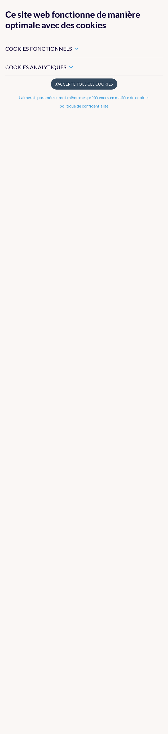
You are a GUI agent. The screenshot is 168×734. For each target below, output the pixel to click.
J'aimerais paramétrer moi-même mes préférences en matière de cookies (84, 97)
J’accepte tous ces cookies (84, 84)
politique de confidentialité (84, 105)
